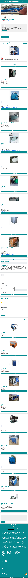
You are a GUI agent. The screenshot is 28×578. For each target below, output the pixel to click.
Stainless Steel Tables (7, 532)
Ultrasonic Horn (21, 541)
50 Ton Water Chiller (4, 386)
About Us (3, 551)
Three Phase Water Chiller (5, 486)
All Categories (9, 553)
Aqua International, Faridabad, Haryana (6, 232)
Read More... (3, 34)
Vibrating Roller (7, 531)
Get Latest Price (8, 20)
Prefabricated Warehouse (21, 535)
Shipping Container (9, 536)
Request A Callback (14, 524)
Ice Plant (2, 204)
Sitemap (3, 552)
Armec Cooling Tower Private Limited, (6, 189)
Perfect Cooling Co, (3, 128)
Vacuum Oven (18, 536)
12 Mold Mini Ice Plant (4, 143)
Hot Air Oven (22, 536)
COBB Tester (7, 539)
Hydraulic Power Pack (13, 537)
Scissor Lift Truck (23, 533)
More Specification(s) (4, 22)
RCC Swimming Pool (21, 545)
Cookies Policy (16, 551)
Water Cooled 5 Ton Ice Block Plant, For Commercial (9, 100)
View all (25, 319)
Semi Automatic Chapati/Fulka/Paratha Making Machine (15, 544)
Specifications (14, 259)
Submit (3, 315)
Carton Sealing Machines (19, 532)
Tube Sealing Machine (12, 531)
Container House (14, 536)
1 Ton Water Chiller (4, 368)
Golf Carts (23, 546)
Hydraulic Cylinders (7, 537)
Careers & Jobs (9, 552)
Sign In (22, 1)
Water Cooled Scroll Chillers (5, 424)
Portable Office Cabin (9, 535)
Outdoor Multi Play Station (21, 530)
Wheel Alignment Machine (5, 544)
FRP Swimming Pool (8, 545)
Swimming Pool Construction (14, 545)
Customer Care (4, 553)
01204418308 (3, 569)
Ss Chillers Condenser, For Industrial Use (7, 247)
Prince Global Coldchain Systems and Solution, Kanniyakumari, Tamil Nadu (11, 62)
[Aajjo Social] (15, 528)
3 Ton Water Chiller (4, 350)
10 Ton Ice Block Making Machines (6, 465)
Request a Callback (4, 36)
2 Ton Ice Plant (3, 79)
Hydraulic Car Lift (18, 533)
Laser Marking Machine (10, 530)
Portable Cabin (15, 530)
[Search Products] (9, 1)
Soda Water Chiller (4, 445)
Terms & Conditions (17, 552)
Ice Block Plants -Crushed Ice (6, 186)
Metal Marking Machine (16, 540)
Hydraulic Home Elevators (7, 533)
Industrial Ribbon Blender (18, 531)
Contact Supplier (4, 30)
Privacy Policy (16, 553)
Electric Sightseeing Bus (18, 546)
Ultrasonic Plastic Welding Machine (9, 542)
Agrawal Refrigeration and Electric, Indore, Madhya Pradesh (9, 107)
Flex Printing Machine (23, 537)
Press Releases (9, 551)
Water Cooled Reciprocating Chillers (7, 503)
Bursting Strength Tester (12, 539)
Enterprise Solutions (4, 565)
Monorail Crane (4, 539)
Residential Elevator (13, 533)
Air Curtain (4, 541)
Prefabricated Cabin (4, 535)
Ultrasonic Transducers (16, 542)
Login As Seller (4, 566)
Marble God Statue (21, 540)
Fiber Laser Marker (10, 540)
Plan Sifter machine (16, 541)
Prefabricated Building (15, 535)
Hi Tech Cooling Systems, (4, 171)
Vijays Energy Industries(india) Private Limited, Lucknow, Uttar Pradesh (10, 150)
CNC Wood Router (18, 537)
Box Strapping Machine (13, 532)
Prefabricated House (4, 536)
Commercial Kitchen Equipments (10, 541)
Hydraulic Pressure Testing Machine (20, 539)
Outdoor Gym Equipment (12, 546)
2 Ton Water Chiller (4, 332)
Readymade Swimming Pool (5, 546)
